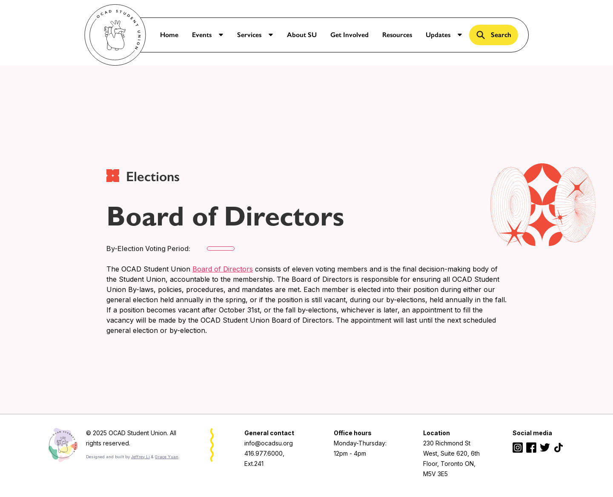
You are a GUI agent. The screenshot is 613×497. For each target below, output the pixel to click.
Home (169, 35)
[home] (115, 35)
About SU (302, 35)
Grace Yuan (166, 456)
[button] (207, 35)
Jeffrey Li (140, 456)
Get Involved (349, 35)
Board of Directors (222, 269)
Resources (397, 35)
